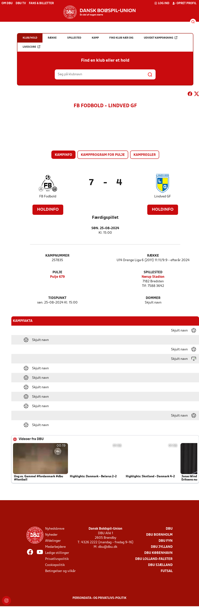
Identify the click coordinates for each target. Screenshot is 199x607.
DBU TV (21, 3)
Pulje (57, 272)
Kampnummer (57, 255)
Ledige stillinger (57, 553)
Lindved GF (162, 196)
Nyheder (51, 534)
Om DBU (7, 3)
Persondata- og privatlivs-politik (99, 598)
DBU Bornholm (159, 534)
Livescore (31, 46)
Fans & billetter (41, 3)
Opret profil (184, 3)
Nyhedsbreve (54, 528)
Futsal (167, 571)
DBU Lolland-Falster (154, 559)
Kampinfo (63, 155)
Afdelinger (53, 541)
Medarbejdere (55, 547)
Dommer (153, 298)
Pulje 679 (57, 277)
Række (153, 255)
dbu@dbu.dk (107, 547)
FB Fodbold (47, 196)
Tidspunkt (57, 298)
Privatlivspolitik (57, 559)
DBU (169, 528)
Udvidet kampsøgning (160, 37)
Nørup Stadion (153, 277)
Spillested (153, 272)
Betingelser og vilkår (60, 571)
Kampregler (144, 155)
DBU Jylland (162, 547)
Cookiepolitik (55, 565)
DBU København (158, 553)
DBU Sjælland (160, 565)
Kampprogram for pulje (103, 155)
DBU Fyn (166, 541)
